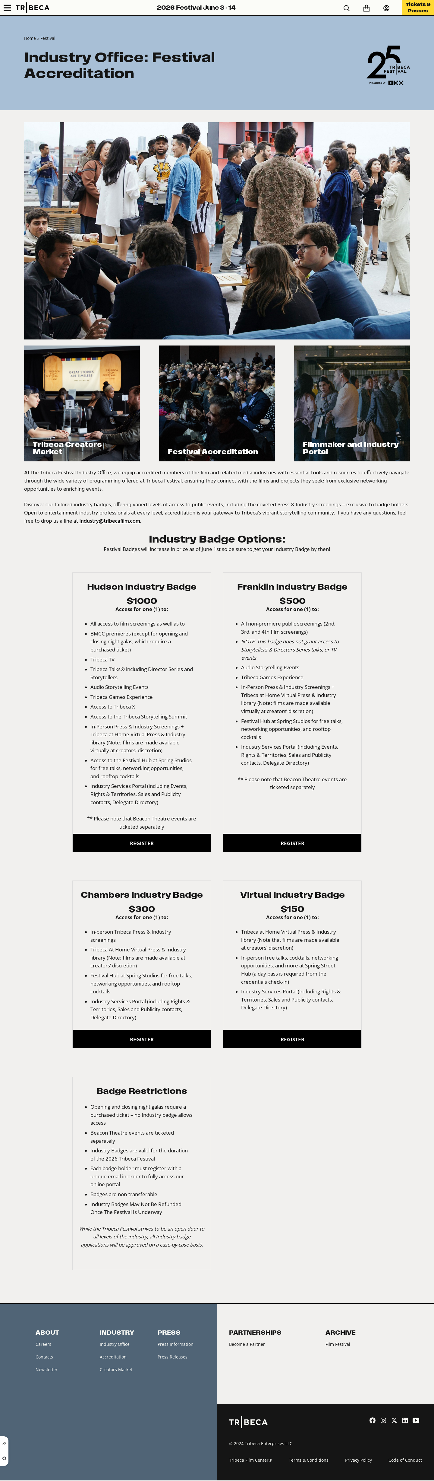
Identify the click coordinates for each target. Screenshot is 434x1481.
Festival (47, 38)
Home (30, 38)
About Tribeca (50, 1421)
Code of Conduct (405, 1460)
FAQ (40, 1395)
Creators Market (116, 1370)
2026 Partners (243, 1357)
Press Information (175, 1344)
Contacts (44, 1357)
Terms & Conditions (309, 1460)
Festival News (49, 1383)
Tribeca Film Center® (250, 1460)
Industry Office (115, 1344)
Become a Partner (247, 1344)
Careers (43, 1344)
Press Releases (172, 1357)
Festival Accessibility (56, 1408)
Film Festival (338, 1344)
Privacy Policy (358, 1460)
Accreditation (113, 1357)
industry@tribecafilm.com (109, 521)
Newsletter (47, 1370)
